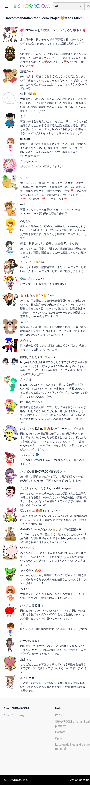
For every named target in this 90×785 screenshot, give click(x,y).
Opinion (60, 738)
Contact (60, 732)
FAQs (58, 715)
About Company (14, 715)
